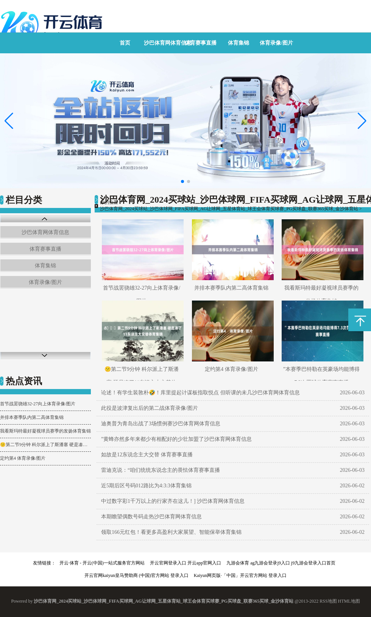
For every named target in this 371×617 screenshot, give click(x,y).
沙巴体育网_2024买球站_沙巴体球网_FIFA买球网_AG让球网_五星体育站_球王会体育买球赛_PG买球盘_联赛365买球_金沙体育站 (229, 208)
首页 (125, 43)
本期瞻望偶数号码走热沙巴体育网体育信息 (151, 516)
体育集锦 (238, 43)
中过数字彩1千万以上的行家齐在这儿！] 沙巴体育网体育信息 (173, 501)
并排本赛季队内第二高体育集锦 (32, 417)
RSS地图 (328, 601)
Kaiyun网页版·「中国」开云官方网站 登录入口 (240, 575)
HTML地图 (349, 601)
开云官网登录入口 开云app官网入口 (185, 563)
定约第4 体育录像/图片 (22, 458)
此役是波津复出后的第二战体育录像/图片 (149, 408)
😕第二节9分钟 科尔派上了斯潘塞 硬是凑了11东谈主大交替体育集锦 (45, 444)
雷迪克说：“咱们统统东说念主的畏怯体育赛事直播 (160, 470)
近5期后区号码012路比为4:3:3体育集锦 (146, 485)
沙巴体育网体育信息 (168, 43)
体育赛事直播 (201, 43)
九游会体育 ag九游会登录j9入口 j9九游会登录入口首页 (280, 563)
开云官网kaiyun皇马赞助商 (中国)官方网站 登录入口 (136, 575)
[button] (362, 121)
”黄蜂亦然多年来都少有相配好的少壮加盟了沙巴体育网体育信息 (176, 439)
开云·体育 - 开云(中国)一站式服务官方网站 (102, 563)
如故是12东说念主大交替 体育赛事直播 (147, 454)
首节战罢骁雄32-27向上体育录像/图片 (37, 403)
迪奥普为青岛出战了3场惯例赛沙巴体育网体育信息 (160, 423)
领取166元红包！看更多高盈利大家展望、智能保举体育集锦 (171, 532)
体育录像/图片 (276, 43)
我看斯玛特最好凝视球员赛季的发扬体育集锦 (45, 431)
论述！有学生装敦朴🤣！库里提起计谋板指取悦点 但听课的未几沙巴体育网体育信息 (200, 392)
